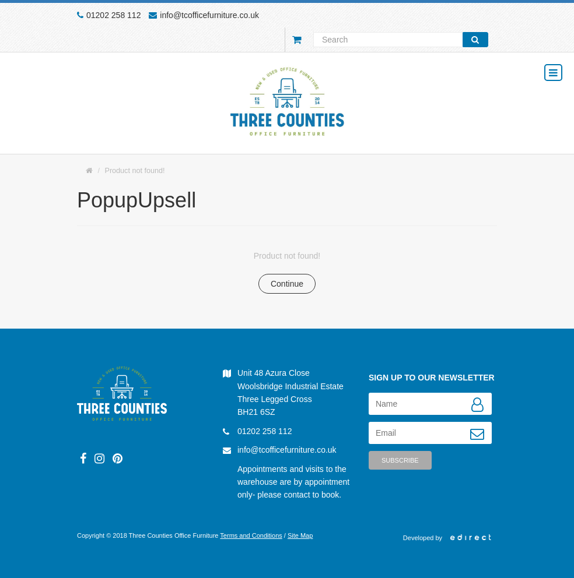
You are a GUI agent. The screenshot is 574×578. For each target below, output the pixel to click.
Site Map (300, 535)
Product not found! (135, 171)
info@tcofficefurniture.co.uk (209, 15)
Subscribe (400, 460)
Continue (287, 283)
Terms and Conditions (251, 535)
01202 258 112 (113, 15)
